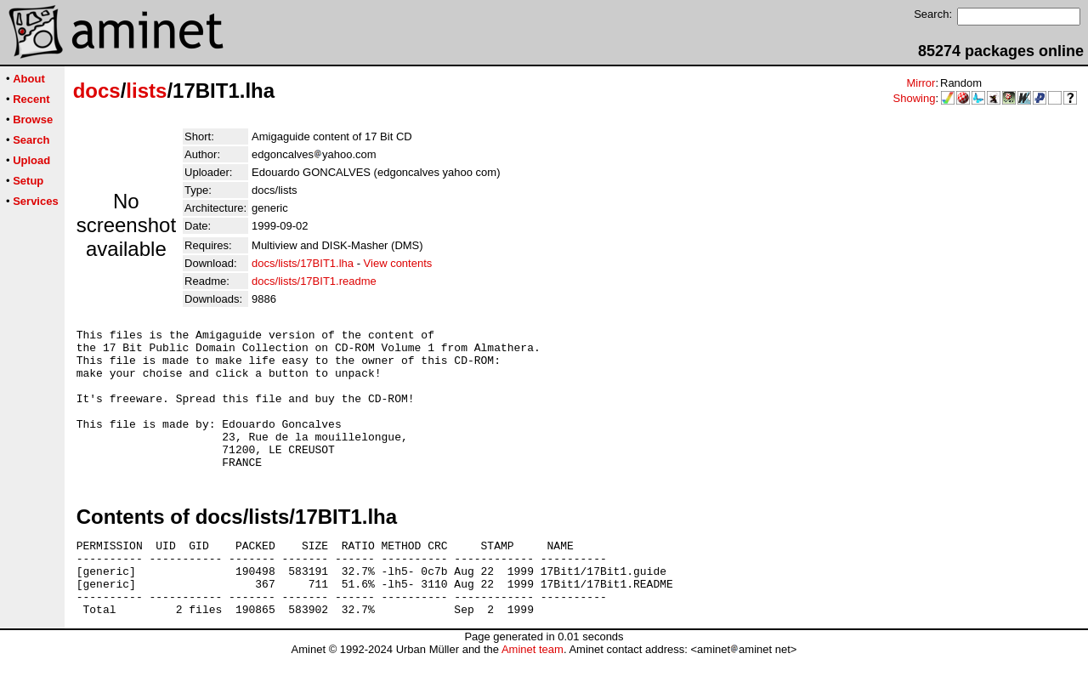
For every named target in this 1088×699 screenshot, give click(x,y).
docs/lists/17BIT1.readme (314, 281)
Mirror (920, 83)
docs (97, 90)
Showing (914, 98)
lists (146, 90)
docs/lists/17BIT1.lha (303, 263)
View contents (398, 263)
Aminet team (533, 692)
